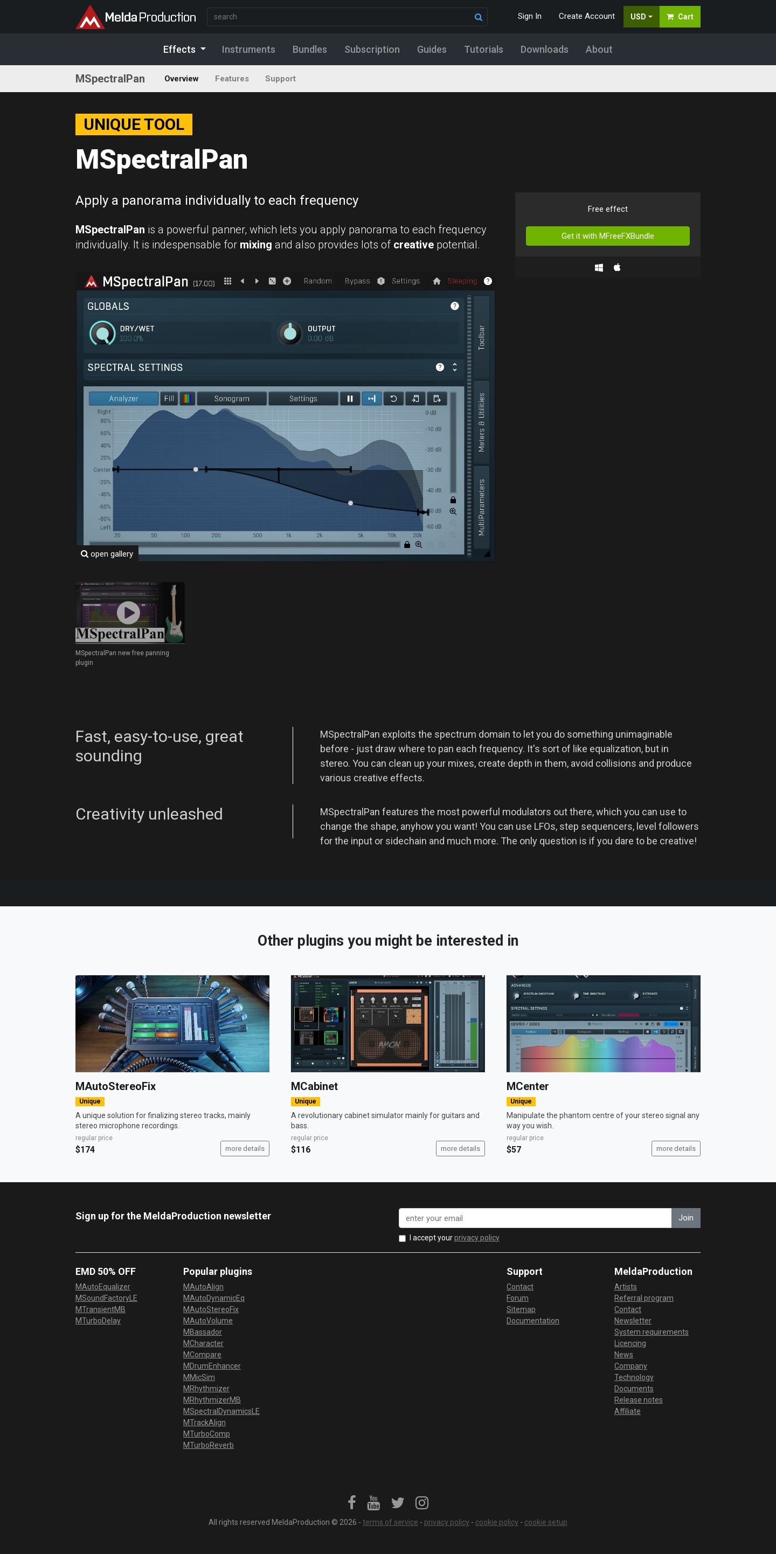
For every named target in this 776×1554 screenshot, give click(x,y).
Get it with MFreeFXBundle (608, 236)
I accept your (455, 1237)
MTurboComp (206, 1434)
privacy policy (477, 1237)
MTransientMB (100, 1309)
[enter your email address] (535, 1218)
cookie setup (545, 1522)
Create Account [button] (587, 16)
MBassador (202, 1332)
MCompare (202, 1354)
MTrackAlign (204, 1422)
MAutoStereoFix (115, 1086)
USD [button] (638, 16)
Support (280, 79)
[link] (352, 1503)
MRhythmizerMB (212, 1400)
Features (232, 79)
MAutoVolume (208, 1320)
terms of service (390, 1522)
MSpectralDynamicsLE (221, 1411)
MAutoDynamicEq (214, 1298)
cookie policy (496, 1522)
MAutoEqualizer (102, 1286)
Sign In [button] (530, 16)
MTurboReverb (208, 1445)
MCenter (528, 1086)
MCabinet (314, 1086)
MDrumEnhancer (212, 1366)
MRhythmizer (206, 1388)
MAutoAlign (203, 1286)
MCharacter (203, 1343)
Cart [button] (680, 16)
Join (686, 1218)
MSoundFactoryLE (106, 1298)
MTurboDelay (98, 1320)
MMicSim (199, 1377)
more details (245, 1148)
